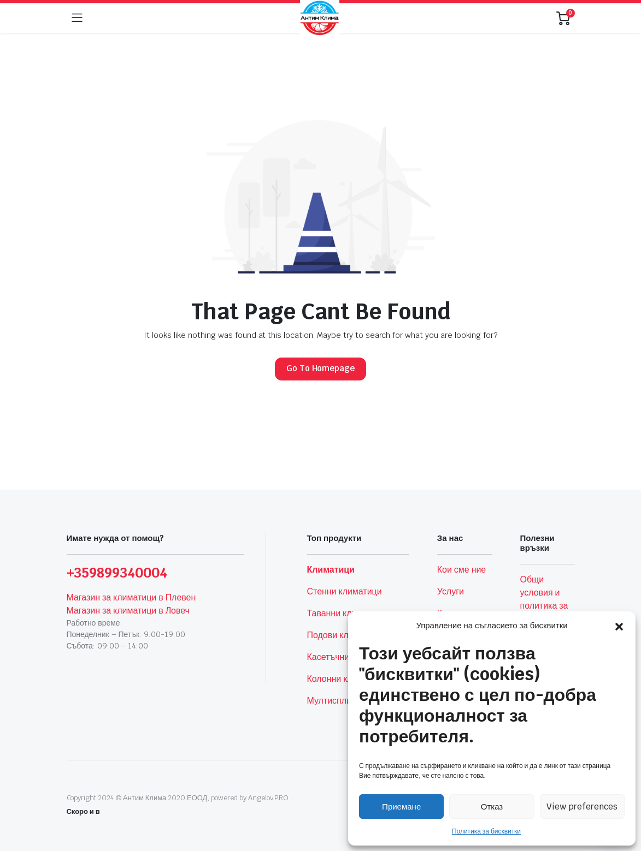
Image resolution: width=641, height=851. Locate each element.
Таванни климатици (346, 613)
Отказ (492, 806)
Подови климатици (345, 635)
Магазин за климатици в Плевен (131, 597)
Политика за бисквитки (486, 831)
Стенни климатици (344, 591)
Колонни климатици (347, 679)
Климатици (331, 569)
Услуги (450, 591)
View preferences (582, 806)
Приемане (401, 806)
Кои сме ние (461, 569)
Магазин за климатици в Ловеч (128, 610)
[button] (619, 625)
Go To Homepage (320, 368)
